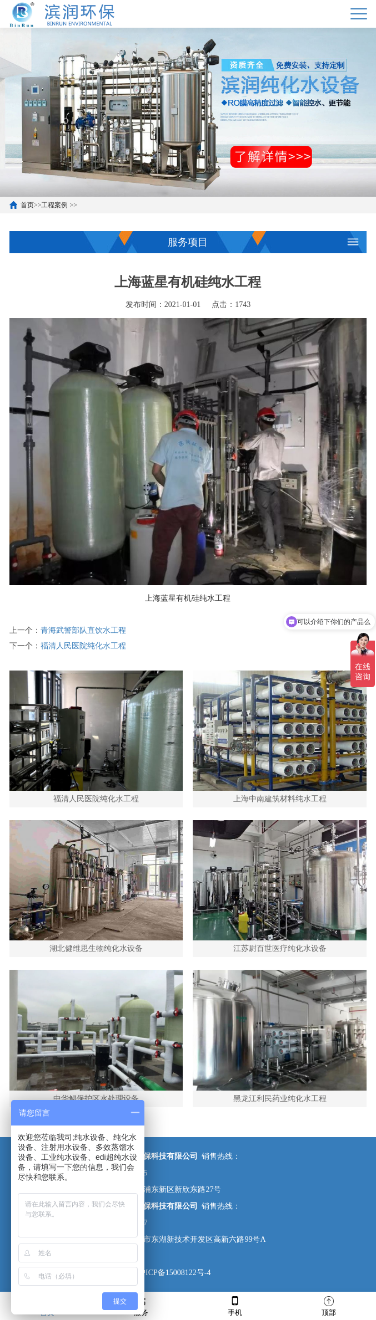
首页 (27, 205)
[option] (188, 112)
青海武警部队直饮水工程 (83, 630)
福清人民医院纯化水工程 (83, 646)
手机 (235, 1305)
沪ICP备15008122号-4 (173, 1272)
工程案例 (54, 205)
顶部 (329, 1305)
